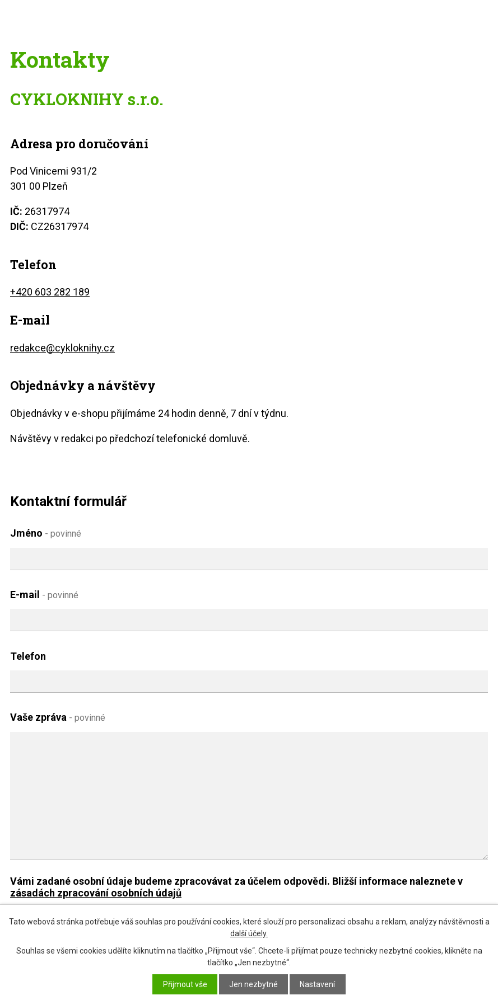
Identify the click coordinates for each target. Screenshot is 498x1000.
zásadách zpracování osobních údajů (95, 893)
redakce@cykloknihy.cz (62, 348)
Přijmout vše (185, 984)
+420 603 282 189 (50, 292)
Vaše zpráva (57, 717)
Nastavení (317, 984)
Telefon (28, 656)
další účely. (249, 933)
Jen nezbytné (253, 984)
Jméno (45, 533)
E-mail (44, 594)
